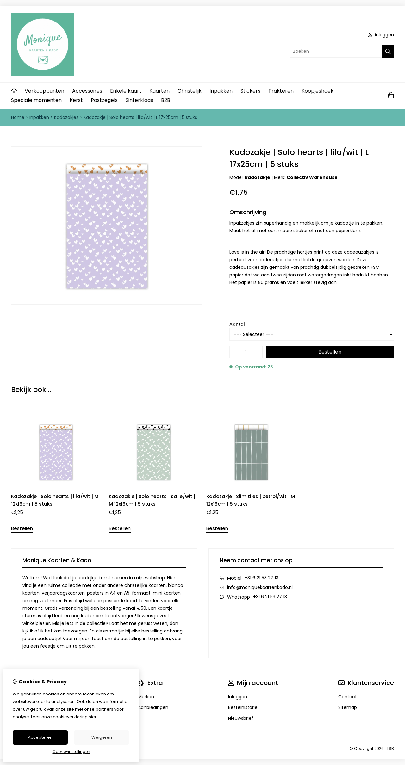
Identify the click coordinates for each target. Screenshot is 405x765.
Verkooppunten (44, 91)
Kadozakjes (66, 117)
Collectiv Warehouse (312, 177)
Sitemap (347, 707)
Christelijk (190, 91)
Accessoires (87, 91)
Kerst (76, 100)
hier (93, 717)
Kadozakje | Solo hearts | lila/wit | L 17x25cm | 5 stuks (140, 117)
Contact (347, 697)
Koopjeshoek (317, 91)
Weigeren (101, 737)
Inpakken (221, 91)
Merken (146, 697)
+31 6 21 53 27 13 (261, 578)
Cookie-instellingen (71, 751)
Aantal (237, 324)
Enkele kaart (125, 91)
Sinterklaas (139, 100)
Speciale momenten (36, 100)
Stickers (250, 91)
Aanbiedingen (153, 707)
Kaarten (159, 91)
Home (17, 117)
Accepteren (40, 737)
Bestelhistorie (243, 707)
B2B (165, 100)
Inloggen (237, 697)
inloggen (381, 35)
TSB (390, 748)
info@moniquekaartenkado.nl (260, 587)
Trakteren (281, 91)
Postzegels (104, 100)
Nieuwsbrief (240, 718)
